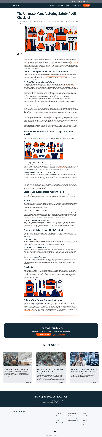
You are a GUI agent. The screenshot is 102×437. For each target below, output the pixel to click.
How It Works (58, 413)
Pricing (74, 5)
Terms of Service (86, 418)
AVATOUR (58, 411)
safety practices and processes (68, 85)
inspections (62, 167)
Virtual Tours (70, 415)
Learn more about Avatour (29, 310)
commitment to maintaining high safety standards (47, 116)
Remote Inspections (72, 413)
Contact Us (85, 420)
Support (84, 413)
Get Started (86, 5)
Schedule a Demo (59, 422)
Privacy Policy (86, 415)
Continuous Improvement (73, 420)
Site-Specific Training (72, 418)
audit (38, 61)
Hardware (58, 418)
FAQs (84, 422)
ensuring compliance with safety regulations (56, 76)
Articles (79, 5)
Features (58, 415)
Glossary (85, 424)
